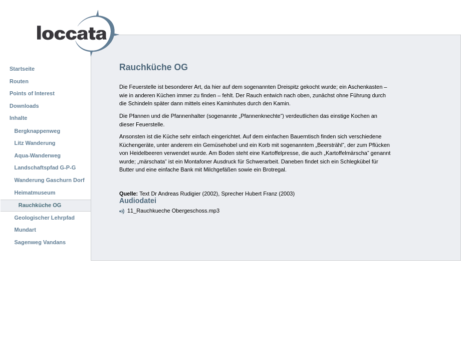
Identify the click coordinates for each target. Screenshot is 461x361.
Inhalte (18, 118)
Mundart (25, 230)
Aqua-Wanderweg (38, 155)
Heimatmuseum (35, 193)
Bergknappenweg (38, 131)
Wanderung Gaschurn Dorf (50, 180)
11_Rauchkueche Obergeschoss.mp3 (173, 211)
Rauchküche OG (40, 205)
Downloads (24, 106)
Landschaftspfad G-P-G (45, 167)
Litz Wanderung (35, 143)
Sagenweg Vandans (40, 242)
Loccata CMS (52, 33)
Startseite (22, 69)
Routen (19, 81)
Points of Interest (32, 93)
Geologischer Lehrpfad (45, 218)
